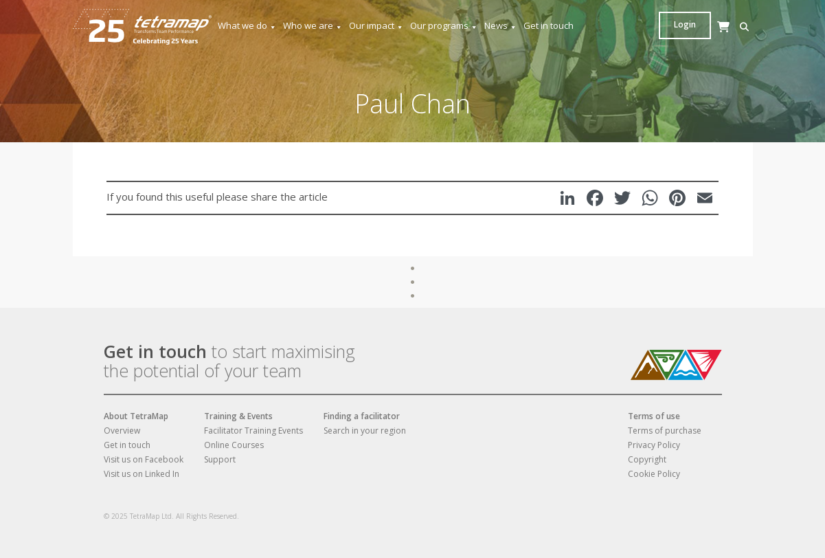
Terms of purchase (664, 430)
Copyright (647, 459)
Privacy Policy (654, 445)
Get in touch (548, 25)
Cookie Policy (654, 474)
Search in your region (365, 430)
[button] (666, 27)
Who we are (313, 26)
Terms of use (654, 416)
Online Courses (234, 445)
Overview (122, 430)
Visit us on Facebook (143, 459)
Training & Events (238, 416)
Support (220, 459)
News (500, 26)
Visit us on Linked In (141, 474)
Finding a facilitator (362, 416)
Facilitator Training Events (253, 430)
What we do (247, 26)
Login (727, 24)
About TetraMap (136, 416)
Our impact (376, 26)
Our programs (444, 26)
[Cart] (687, 40)
